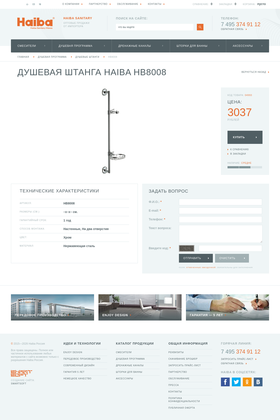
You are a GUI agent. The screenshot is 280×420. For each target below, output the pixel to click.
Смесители (27, 45)
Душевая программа (76, 45)
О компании (70, 4)
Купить (239, 137)
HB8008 (112, 57)
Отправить (192, 258)
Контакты (175, 391)
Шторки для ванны (192, 45)
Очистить (227, 258)
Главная (23, 57)
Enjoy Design (72, 352)
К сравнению (239, 149)
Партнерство (177, 372)
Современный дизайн (78, 365)
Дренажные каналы (134, 45)
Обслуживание (179, 378)
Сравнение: (201, 4)
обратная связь (232, 29)
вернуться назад (254, 72)
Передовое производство (82, 359)
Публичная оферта (181, 408)
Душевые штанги (87, 57)
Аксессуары (243, 45)
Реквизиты (176, 352)
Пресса (173, 385)
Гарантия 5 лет (73, 372)
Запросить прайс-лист (184, 365)
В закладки (238, 154)
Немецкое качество (77, 378)
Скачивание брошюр (183, 359)
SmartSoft (18, 383)
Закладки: (226, 4)
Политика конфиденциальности (184, 400)
